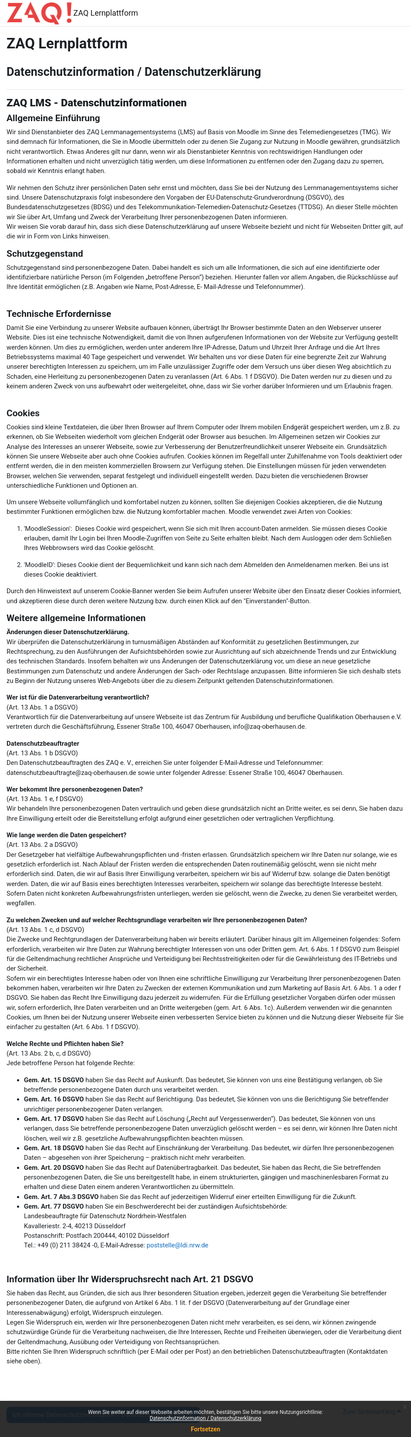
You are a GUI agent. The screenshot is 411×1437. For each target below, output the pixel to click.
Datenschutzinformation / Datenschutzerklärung (206, 1418)
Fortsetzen (205, 1429)
